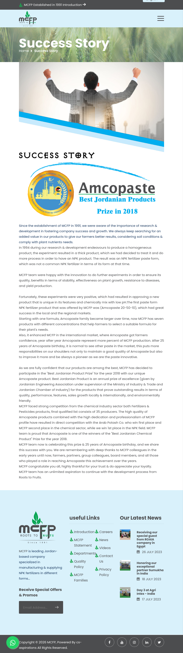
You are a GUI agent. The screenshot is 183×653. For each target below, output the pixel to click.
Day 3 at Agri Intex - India (146, 592)
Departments (85, 553)
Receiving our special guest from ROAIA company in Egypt (147, 539)
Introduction (74, 5)
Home (24, 50)
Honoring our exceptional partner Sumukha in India (150, 568)
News (103, 540)
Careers (106, 532)
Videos (105, 547)
